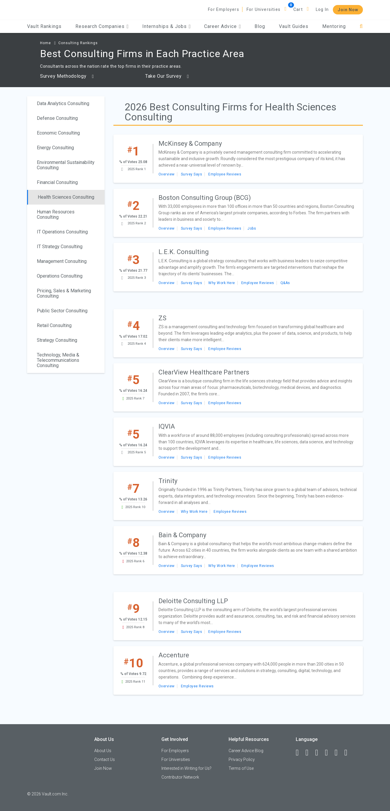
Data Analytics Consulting (63, 103)
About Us (102, 750)
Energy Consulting (55, 147)
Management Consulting (62, 261)
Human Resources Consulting (56, 214)
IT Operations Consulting (62, 232)
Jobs (251, 228)
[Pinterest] (339, 752)
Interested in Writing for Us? (186, 768)
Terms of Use (241, 768)
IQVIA (166, 426)
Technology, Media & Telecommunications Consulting (58, 360)
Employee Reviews (224, 174)
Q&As (285, 283)
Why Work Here (221, 283)
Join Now (348, 9)
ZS (162, 318)
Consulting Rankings (78, 43)
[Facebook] (300, 752)
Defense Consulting (57, 118)
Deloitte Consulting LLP (193, 601)
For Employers (223, 9)
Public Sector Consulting (62, 311)
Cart (298, 9)
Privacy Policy (242, 759)
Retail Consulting (54, 325)
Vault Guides (293, 26)
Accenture (173, 655)
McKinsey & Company (190, 143)
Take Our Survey (167, 76)
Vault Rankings (44, 26)
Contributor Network (180, 777)
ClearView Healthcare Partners (203, 372)
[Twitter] (319, 752)
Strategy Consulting (57, 340)
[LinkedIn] (309, 752)
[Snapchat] (348, 752)
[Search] (361, 26)
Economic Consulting (58, 133)
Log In (322, 9)
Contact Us (104, 759)
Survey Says (191, 174)
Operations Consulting (59, 276)
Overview (166, 174)
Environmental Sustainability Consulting (66, 165)
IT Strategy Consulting (59, 246)
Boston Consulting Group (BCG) (204, 197)
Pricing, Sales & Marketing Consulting (64, 293)
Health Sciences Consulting (66, 197)
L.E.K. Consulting (183, 252)
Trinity (167, 481)
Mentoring (334, 26)
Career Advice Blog (246, 750)
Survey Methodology (67, 76)
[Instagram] (329, 752)
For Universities (263, 9)
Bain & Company (182, 535)
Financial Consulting (57, 182)
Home (45, 43)
